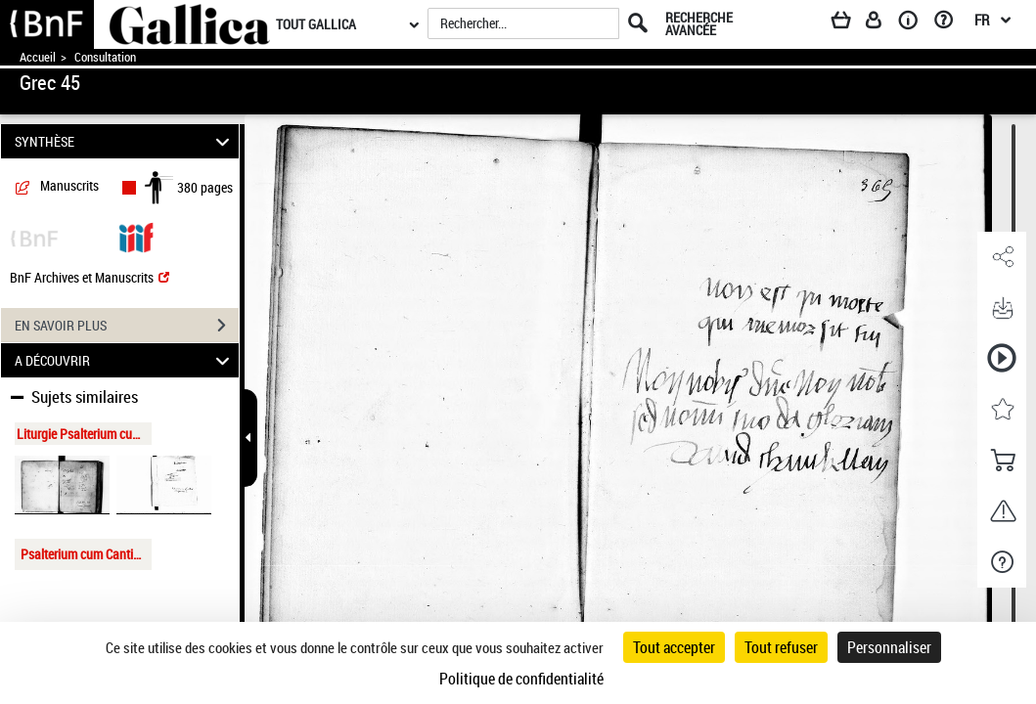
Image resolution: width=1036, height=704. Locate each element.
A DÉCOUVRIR (125, 360)
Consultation (105, 57)
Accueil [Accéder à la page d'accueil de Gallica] (38, 57)
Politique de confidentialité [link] (521, 678)
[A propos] (914, 23)
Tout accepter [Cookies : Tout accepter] (674, 647)
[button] (1001, 257)
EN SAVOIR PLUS (127, 325)
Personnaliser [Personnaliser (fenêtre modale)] (889, 647)
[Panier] (850, 23)
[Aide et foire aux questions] (950, 23)
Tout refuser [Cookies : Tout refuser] (781, 647)
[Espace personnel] (882, 23)
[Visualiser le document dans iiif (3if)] (136, 236)
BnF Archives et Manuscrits (89, 277)
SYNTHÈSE (125, 141)
